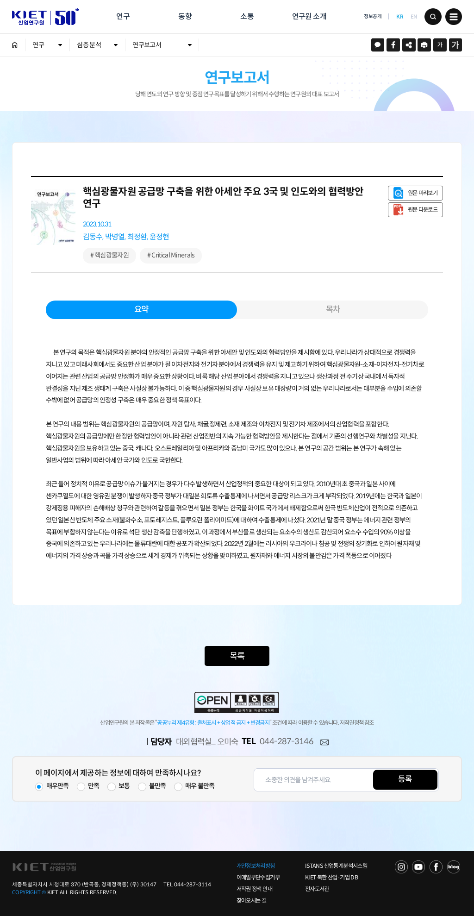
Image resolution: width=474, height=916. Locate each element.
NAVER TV (401, 866)
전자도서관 (317, 889)
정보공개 (372, 16)
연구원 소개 (309, 16)
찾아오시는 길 (252, 900)
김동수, (93, 236)
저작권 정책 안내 (254, 889)
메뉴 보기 (453, 16)
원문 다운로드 (423, 209)
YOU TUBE (418, 866)
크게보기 (455, 45)
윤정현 (159, 236)
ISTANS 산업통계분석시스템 (336, 866)
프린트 (424, 45)
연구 (122, 16)
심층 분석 (88, 45)
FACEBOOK (436, 866)
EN (414, 16)
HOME (15, 45)
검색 (433, 16)
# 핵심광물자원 (109, 255)
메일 (324, 743)
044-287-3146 (286, 741)
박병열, (115, 236)
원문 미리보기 (423, 193)
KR (399, 16)
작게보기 (440, 45)
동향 (184, 16)
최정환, (137, 236)
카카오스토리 (378, 45)
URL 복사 (409, 45)
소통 (246, 16)
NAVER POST (453, 866)
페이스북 (393, 45)
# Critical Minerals (171, 255)
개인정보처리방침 (256, 866)
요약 (141, 309)
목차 (333, 309)
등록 (405, 779)
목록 (237, 656)
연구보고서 (146, 45)
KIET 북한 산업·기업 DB (331, 877)
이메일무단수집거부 (258, 877)
